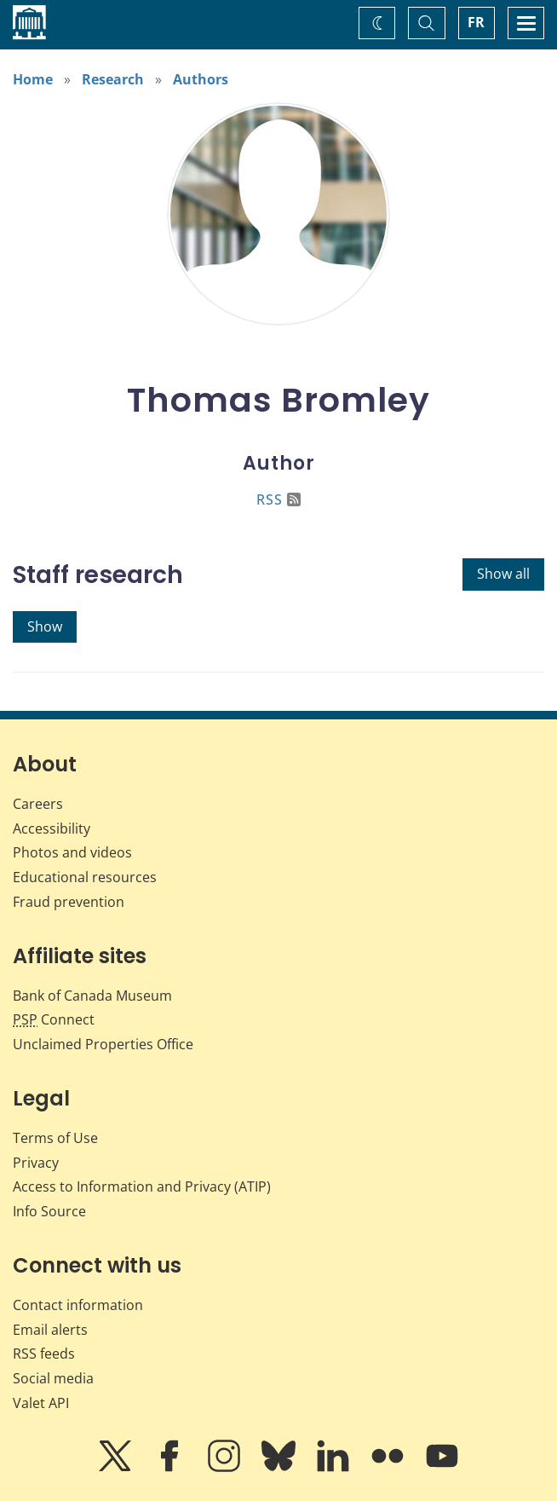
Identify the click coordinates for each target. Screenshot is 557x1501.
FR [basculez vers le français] (476, 22)
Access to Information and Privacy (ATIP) (142, 1186)
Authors (200, 79)
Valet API (41, 1403)
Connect (54, 1019)
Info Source (49, 1211)
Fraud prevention (68, 901)
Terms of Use (55, 1138)
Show (44, 626)
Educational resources (85, 877)
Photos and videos (72, 852)
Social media (53, 1378)
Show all (503, 573)
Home (33, 79)
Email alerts (50, 1329)
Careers (38, 803)
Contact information (78, 1305)
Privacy (36, 1162)
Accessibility (51, 828)
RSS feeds (44, 1353)
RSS (278, 499)
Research (113, 79)
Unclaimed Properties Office (103, 1044)
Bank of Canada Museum (92, 995)
